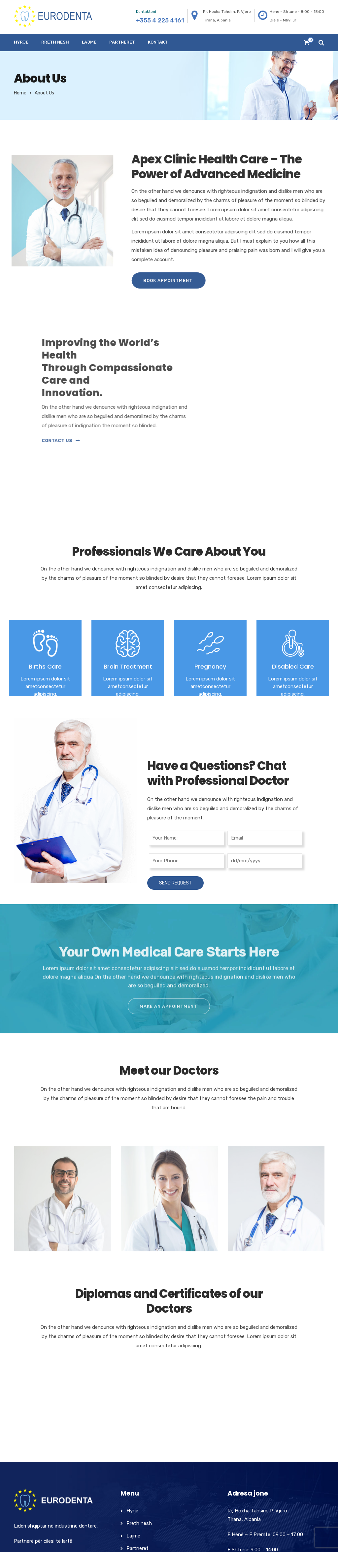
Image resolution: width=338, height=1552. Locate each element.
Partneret (122, 42)
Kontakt (158, 42)
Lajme (89, 42)
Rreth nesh (55, 42)
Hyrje (21, 42)
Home (20, 93)
